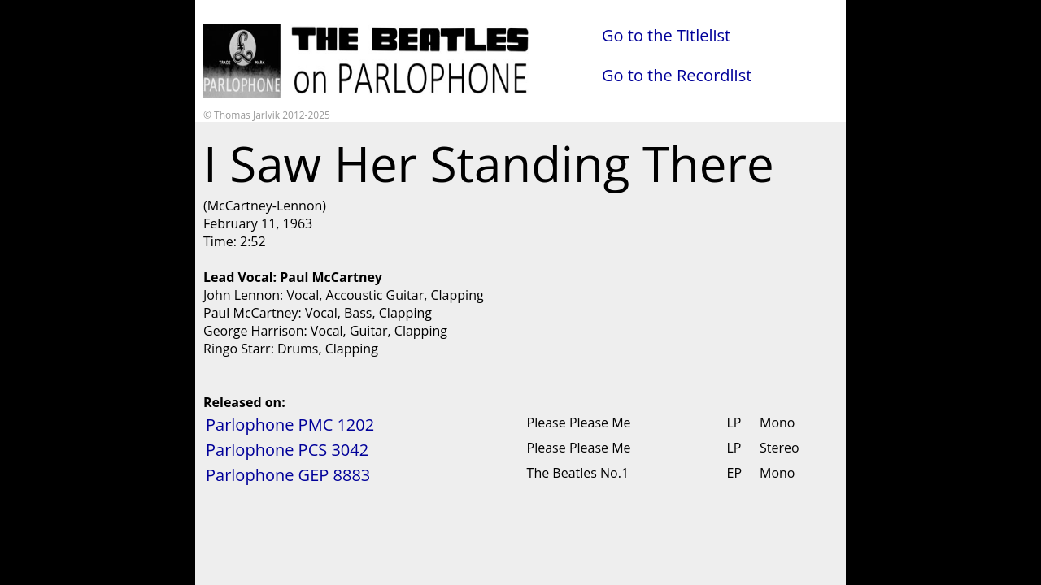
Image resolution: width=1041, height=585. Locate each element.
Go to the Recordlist (676, 75)
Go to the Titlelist (666, 35)
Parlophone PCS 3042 (287, 450)
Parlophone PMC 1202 (290, 425)
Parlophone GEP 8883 (288, 475)
